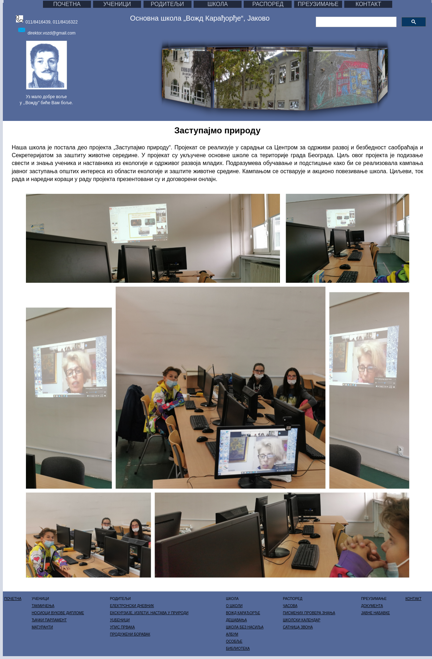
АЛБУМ (232, 634)
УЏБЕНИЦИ (120, 620)
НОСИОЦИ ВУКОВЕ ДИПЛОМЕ (58, 613)
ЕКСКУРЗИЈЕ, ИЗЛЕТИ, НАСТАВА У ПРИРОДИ (149, 613)
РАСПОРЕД (268, 4)
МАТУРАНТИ (42, 627)
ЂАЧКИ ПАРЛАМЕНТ (49, 620)
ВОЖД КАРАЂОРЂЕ (243, 613)
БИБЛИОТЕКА (238, 648)
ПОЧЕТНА (67, 4)
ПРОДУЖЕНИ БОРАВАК (130, 634)
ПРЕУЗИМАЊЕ (318, 4)
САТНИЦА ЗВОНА (298, 627)
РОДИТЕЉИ (167, 4)
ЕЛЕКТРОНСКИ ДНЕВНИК (132, 606)
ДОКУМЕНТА (372, 606)
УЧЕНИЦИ (117, 4)
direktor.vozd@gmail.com (52, 33)
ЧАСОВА (290, 606)
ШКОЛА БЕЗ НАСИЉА (245, 627)
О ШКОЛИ (234, 606)
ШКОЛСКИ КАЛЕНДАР (301, 620)
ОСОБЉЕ (234, 641)
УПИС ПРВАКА (122, 627)
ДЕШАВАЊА (236, 620)
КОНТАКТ (368, 4)
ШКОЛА (217, 4)
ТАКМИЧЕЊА (43, 606)
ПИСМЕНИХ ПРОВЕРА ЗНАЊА (309, 613)
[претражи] (355, 22)
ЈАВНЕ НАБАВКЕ (375, 613)
